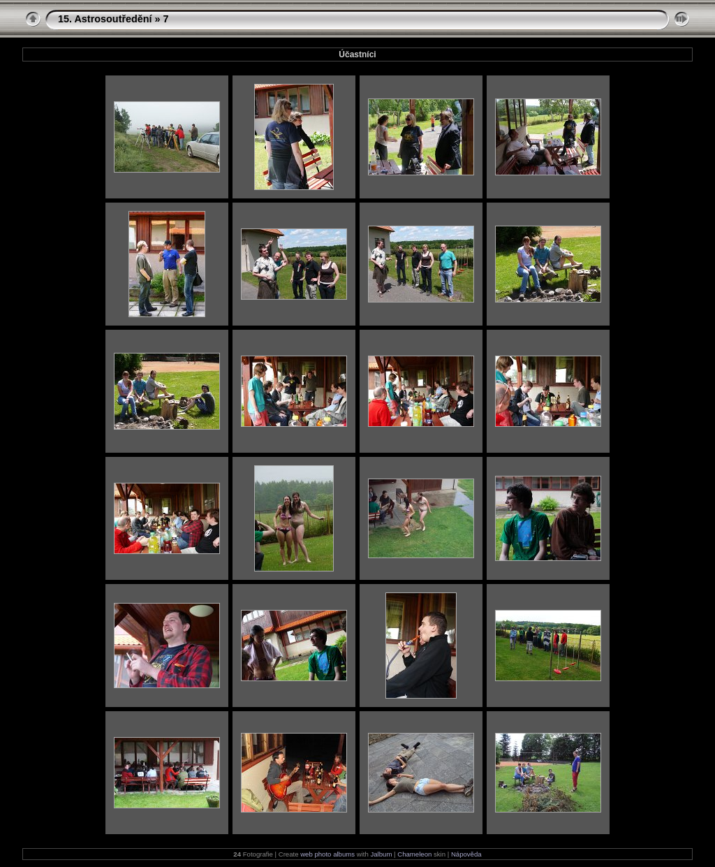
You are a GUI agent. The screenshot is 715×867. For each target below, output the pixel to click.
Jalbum (381, 854)
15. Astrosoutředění (105, 18)
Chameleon (414, 854)
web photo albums (327, 854)
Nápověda (466, 854)
